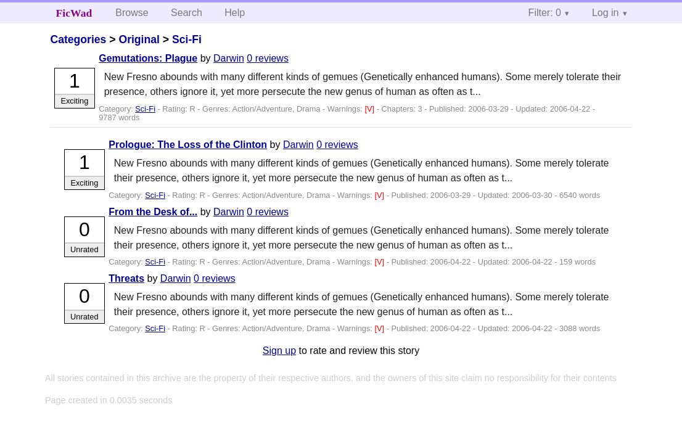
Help (234, 12)
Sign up (279, 350)
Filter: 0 (544, 12)
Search (186, 12)
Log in (605, 12)
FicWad (74, 13)
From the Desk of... (153, 212)
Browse (131, 12)
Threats (126, 278)
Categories (78, 39)
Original (138, 39)
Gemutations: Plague (148, 58)
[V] (370, 108)
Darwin (228, 58)
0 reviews (268, 58)
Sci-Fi (187, 39)
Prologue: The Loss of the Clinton (188, 144)
